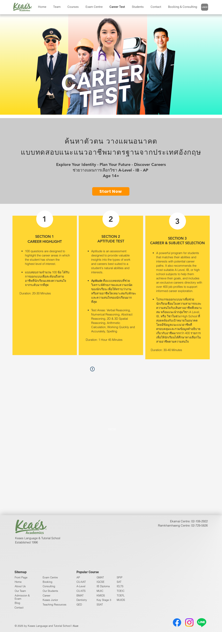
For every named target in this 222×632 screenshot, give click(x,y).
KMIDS (101, 595)
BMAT (80, 595)
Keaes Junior (50, 599)
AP (78, 577)
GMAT (100, 577)
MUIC (100, 590)
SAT (119, 581)
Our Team (20, 590)
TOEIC (120, 590)
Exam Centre (50, 577)
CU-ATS (81, 590)
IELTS (120, 586)
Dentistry (81, 599)
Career (46, 595)
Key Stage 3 (104, 599)
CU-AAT (81, 581)
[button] (182, 7)
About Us (20, 586)
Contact (19, 607)
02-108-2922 (199, 521)
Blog (17, 602)
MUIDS (121, 599)
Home (18, 581)
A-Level (80, 586)
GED (79, 604)
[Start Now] (110, 191)
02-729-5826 (199, 525)
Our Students (50, 590)
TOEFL (121, 595)
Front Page (21, 577)
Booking (47, 581)
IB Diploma (103, 586)
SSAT (100, 604)
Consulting (49, 586)
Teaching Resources (54, 604)
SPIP (119, 577)
